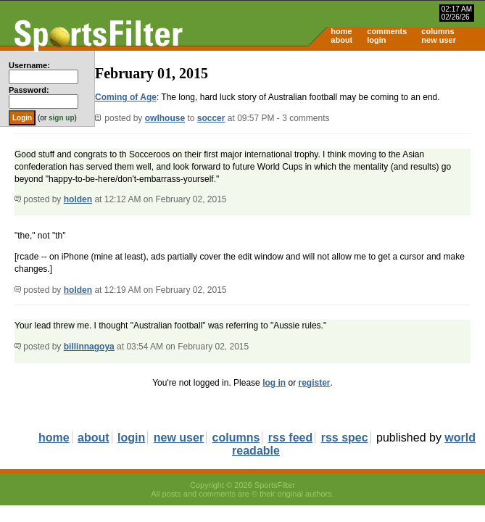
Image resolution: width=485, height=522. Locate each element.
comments (387, 31)
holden (78, 199)
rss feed (290, 437)
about (341, 40)
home (341, 31)
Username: (29, 65)
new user (438, 40)
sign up (62, 118)
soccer (211, 118)
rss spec (344, 437)
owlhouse (165, 118)
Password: (29, 90)
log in (274, 383)
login (376, 40)
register (314, 383)
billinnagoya (89, 346)
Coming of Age (126, 97)
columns (437, 31)
